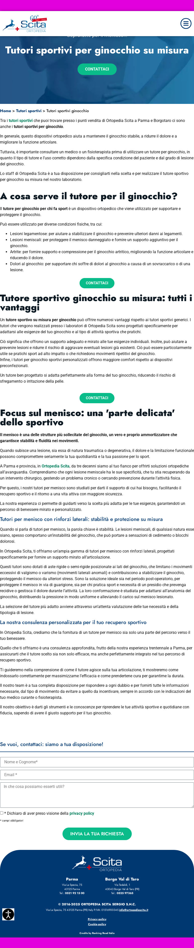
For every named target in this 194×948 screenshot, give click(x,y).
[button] (185, 23)
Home (5, 111)
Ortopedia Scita (56, 466)
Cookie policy (97, 924)
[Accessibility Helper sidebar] (8, 914)
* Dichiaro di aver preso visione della (49, 813)
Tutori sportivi (28, 111)
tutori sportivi (21, 120)
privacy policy (82, 813)
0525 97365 (125, 893)
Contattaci (97, 69)
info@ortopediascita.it (133, 910)
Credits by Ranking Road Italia (97, 933)
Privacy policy (97, 919)
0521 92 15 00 (74, 893)
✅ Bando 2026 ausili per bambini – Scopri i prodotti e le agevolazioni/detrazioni (97, 4)
